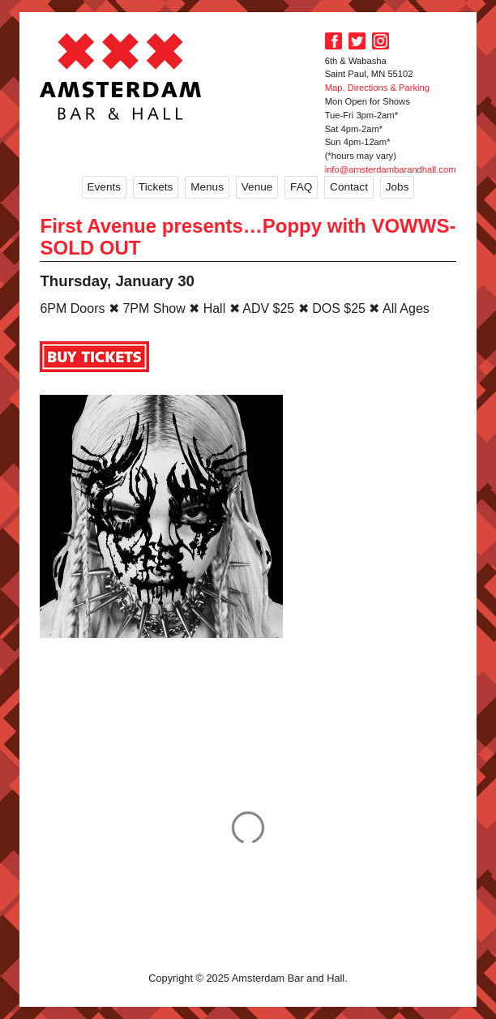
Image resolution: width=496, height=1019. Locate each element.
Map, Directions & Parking (377, 87)
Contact (349, 187)
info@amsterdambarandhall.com (390, 169)
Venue (257, 187)
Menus (207, 187)
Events (105, 187)
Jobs (397, 187)
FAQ (301, 187)
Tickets (156, 187)
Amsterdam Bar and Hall (121, 76)
